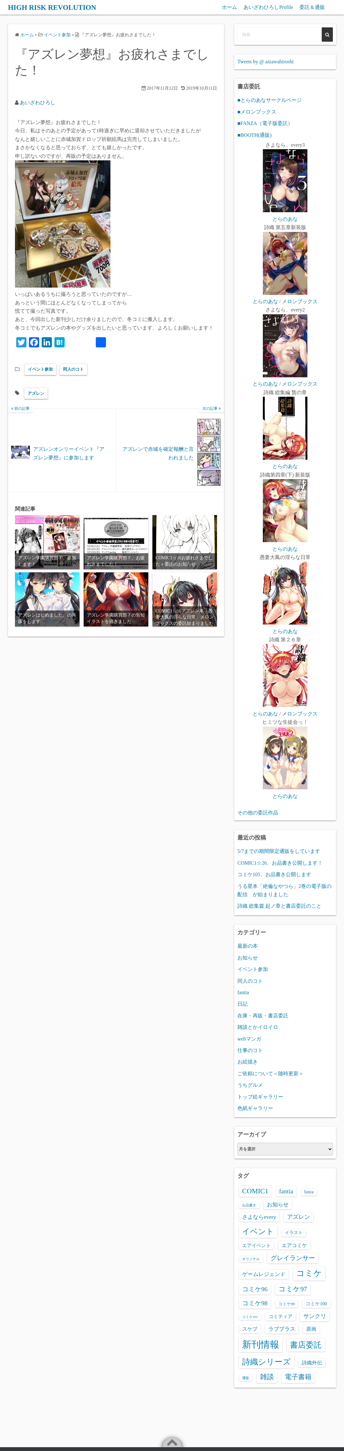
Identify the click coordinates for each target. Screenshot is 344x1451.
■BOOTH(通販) (254, 135)
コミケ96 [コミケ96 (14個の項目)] (255, 1289)
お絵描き (247, 1061)
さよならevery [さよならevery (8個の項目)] (259, 1217)
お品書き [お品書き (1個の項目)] (249, 1205)
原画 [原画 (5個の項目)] (311, 1329)
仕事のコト (250, 1050)
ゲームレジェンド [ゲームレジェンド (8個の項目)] (263, 1274)
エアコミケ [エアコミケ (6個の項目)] (294, 1245)
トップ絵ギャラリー (260, 1096)
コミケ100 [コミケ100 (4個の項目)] (316, 1303)
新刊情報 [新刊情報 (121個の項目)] (260, 1344)
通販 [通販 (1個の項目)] (245, 1378)
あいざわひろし (37, 102)
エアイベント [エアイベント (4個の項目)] (256, 1245)
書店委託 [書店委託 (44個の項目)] (306, 1345)
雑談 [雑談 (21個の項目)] (267, 1377)
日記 (242, 1004)
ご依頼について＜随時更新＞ (270, 1073)
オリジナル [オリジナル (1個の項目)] (251, 1259)
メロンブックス (300, 301)
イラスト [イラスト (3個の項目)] (294, 1232)
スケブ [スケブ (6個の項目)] (249, 1329)
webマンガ (249, 1039)
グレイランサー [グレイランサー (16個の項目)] (292, 1257)
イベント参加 (40, 369)
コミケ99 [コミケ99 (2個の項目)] (286, 1304)
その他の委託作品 (257, 812)
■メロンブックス (256, 112)
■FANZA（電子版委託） (265, 123)
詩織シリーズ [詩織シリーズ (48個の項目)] (266, 1361)
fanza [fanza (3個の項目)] (309, 1191)
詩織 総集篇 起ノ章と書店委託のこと (279, 906)
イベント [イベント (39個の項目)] (258, 1231)
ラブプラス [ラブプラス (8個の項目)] (281, 1329)
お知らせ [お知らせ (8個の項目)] (278, 1204)
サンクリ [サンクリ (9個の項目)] (314, 1316)
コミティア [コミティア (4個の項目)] (280, 1316)
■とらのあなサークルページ (269, 100)
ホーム (229, 7)
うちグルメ (250, 1085)
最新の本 (247, 946)
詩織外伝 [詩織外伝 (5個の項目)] (312, 1362)
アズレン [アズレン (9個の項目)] (298, 1217)
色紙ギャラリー (255, 1108)
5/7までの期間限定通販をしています (278, 851)
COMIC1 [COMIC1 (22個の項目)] (255, 1191)
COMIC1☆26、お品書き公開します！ (280, 863)
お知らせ (247, 957)
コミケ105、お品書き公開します (274, 874)
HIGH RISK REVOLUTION (55, 7)
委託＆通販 (312, 7)
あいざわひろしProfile (268, 7)
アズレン (36, 393)
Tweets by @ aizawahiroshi (265, 61)
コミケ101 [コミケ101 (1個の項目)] (250, 1317)
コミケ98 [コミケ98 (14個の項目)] (255, 1303)
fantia (243, 992)
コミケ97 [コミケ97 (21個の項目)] (292, 1289)
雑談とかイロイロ (257, 1027)
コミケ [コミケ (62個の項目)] (309, 1273)
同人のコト (73, 369)
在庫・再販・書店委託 (262, 1015)
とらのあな (285, 219)
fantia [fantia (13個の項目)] (286, 1191)
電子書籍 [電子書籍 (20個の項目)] (298, 1377)
